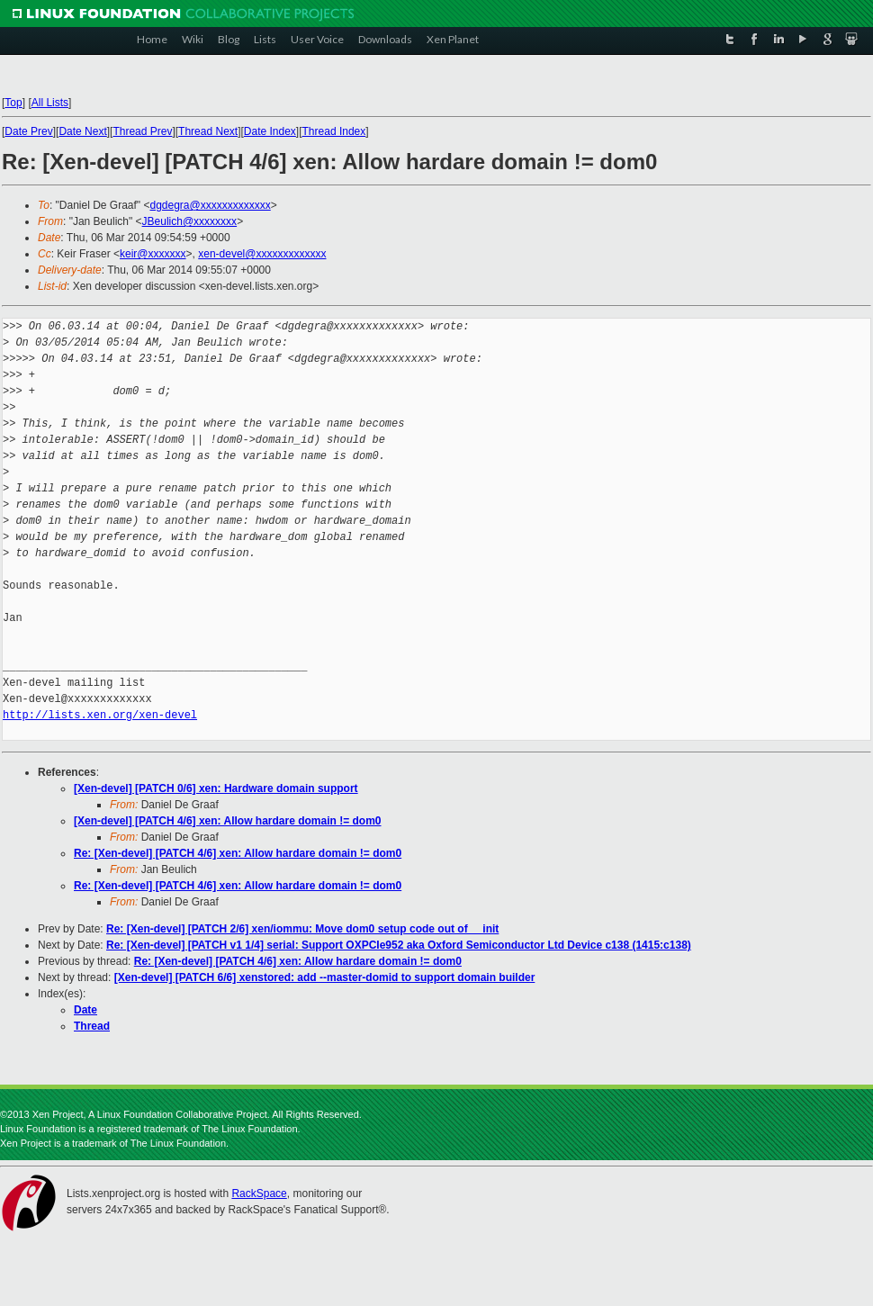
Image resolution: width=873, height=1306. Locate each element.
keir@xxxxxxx (153, 254)
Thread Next (208, 131)
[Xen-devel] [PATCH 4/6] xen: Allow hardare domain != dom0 (228, 821)
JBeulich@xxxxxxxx (190, 221)
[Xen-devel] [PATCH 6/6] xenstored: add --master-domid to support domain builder (325, 977)
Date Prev (28, 131)
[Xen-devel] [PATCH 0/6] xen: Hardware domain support (216, 788)
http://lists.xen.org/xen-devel (100, 715)
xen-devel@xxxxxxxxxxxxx (262, 254)
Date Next (82, 131)
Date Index (270, 131)
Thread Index (334, 131)
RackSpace (258, 1193)
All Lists (50, 102)
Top (13, 102)
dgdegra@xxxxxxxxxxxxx (209, 205)
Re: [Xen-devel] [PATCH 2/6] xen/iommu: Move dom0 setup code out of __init (302, 929)
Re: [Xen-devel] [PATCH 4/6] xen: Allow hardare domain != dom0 (237, 853)
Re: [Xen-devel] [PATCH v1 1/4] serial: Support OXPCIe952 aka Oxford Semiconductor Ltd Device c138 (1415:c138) (398, 945)
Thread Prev (142, 131)
